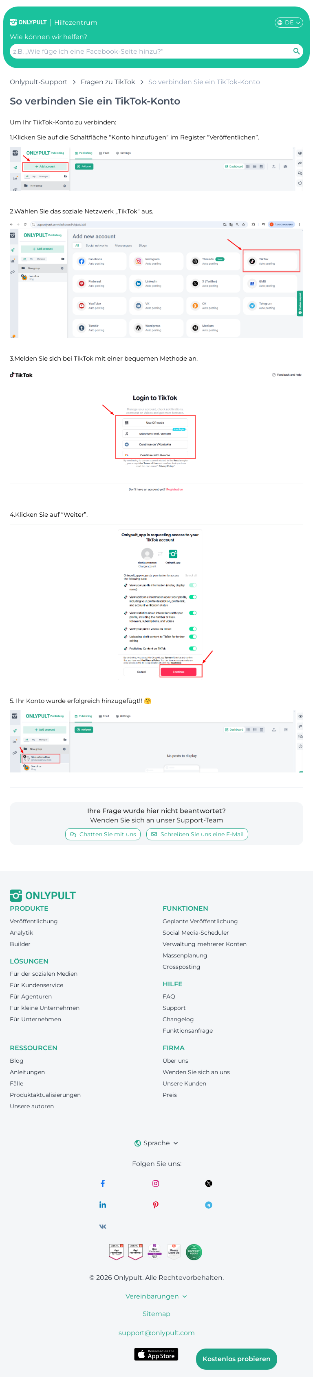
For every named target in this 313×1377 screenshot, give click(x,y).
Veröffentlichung (34, 921)
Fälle (16, 1083)
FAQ (169, 996)
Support (174, 1008)
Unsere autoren (32, 1106)
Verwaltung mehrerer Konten (205, 944)
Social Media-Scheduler (196, 932)
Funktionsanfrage (188, 1030)
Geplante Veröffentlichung (200, 921)
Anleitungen (27, 1072)
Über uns (175, 1060)
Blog (17, 1060)
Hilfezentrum (75, 22)
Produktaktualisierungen (45, 1095)
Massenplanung (185, 955)
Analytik (21, 932)
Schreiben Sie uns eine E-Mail (197, 834)
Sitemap (156, 1314)
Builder (20, 944)
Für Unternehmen (35, 1019)
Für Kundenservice (36, 985)
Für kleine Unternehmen (44, 1008)
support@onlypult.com (157, 1333)
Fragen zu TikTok (108, 82)
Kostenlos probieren (237, 1359)
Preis (170, 1095)
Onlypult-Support (39, 82)
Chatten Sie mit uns (103, 834)
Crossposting (182, 966)
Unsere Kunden (184, 1083)
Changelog (178, 1019)
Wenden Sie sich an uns (196, 1072)
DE (289, 22)
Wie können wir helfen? (48, 37)
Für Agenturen (31, 996)
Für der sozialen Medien (43, 973)
